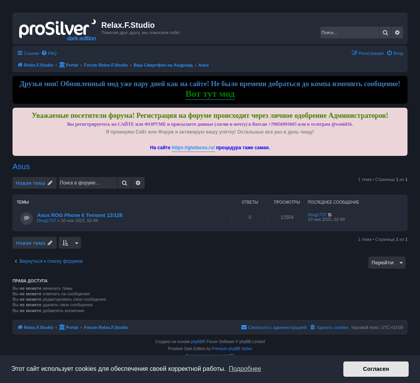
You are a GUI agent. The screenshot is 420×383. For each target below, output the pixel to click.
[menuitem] (49, 53)
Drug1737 (46, 220)
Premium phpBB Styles (232, 349)
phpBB (197, 342)
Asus (21, 166)
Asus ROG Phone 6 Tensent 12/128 (79, 215)
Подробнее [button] (245, 368)
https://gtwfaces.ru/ (193, 147)
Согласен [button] (376, 369)
